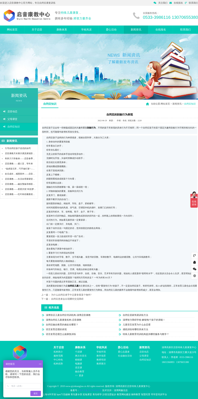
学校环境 (101, 352)
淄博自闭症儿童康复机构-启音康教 (63, 320)
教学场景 (101, 356)
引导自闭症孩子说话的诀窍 (18, 148)
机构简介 (58, 352)
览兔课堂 (87, 394)
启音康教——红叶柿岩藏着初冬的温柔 (23, 194)
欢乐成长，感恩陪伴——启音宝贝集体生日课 (26, 174)
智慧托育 (145, 394)
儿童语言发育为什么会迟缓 (136, 324)
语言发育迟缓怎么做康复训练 (61, 334)
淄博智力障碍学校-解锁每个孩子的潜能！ (144, 320)
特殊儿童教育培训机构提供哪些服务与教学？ (146, 334)
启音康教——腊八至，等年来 (19, 163)
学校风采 (86, 29)
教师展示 (101, 363)
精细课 (78, 359)
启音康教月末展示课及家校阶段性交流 (23, 153)
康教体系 (61, 29)
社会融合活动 (125, 356)
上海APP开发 (49, 394)
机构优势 (58, 363)
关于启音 (37, 29)
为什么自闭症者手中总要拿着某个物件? (71, 295)
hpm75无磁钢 (63, 394)
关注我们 (160, 3)
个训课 (78, 352)
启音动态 (10, 111)
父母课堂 (10, 119)
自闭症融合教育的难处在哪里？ (62, 324)
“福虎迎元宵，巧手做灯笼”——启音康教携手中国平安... (31, 168)
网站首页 (12, 29)
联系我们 (191, 3)
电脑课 (78, 363)
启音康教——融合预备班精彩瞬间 (21, 184)
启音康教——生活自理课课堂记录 (21, 179)
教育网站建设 (124, 394)
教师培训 (101, 359)
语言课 (78, 367)
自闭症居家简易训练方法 (135, 315)
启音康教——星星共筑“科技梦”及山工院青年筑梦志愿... (31, 189)
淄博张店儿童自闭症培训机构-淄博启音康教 (68, 315)
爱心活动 (111, 29)
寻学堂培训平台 (159, 394)
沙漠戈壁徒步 (109, 394)
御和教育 (135, 394)
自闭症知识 (11, 126)
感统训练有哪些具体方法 (135, 329)
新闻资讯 (136, 29)
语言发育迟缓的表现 (56, 329)
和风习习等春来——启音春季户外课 (22, 158)
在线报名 (176, 3)
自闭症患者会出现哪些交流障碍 (67, 299)
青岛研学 (97, 394)
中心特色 (58, 359)
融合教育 (79, 371)
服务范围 (58, 356)
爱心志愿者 (124, 352)
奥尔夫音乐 (81, 356)
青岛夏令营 (76, 394)
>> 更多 (79, 375)
